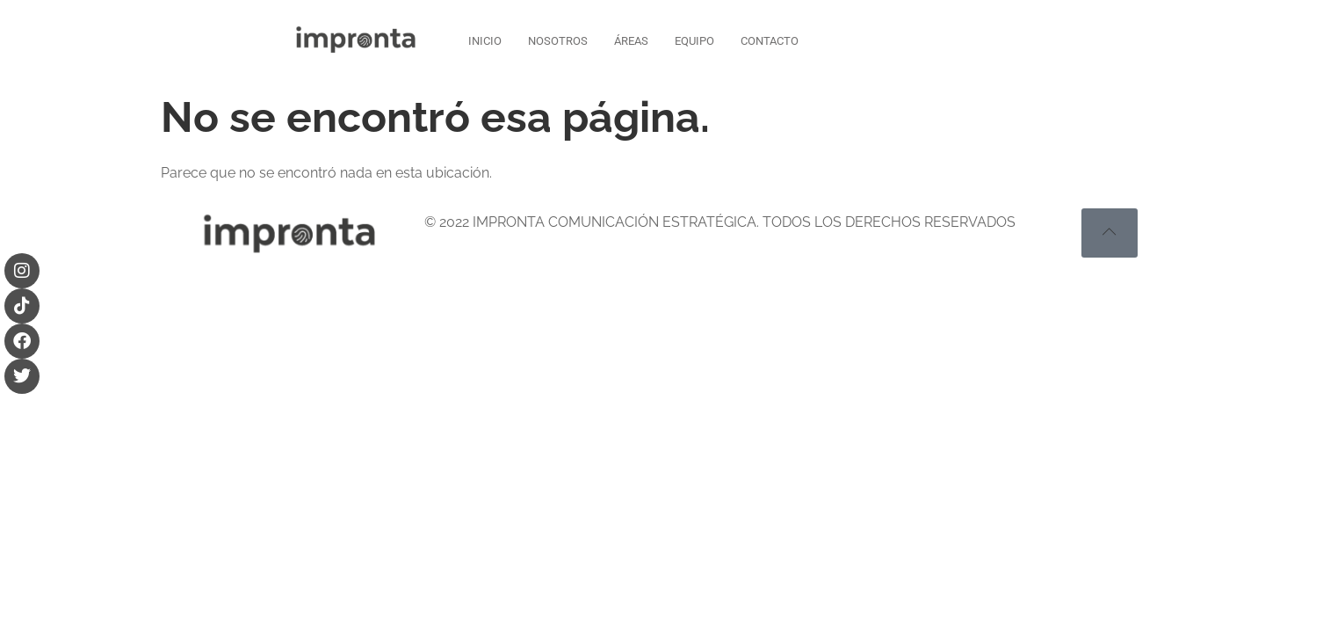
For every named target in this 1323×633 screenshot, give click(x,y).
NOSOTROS (558, 40)
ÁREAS (631, 40)
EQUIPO (694, 40)
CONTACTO (770, 40)
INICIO (485, 40)
